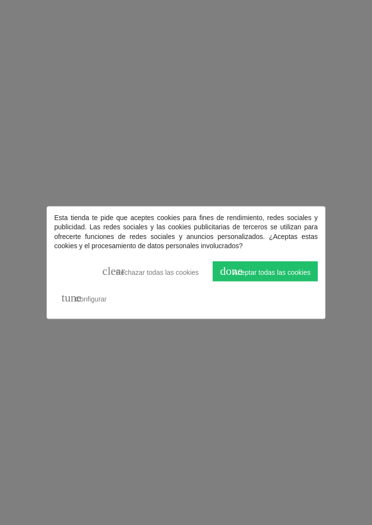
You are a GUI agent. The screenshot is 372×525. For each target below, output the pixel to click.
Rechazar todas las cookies (150, 271)
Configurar (84, 298)
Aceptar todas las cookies (265, 271)
